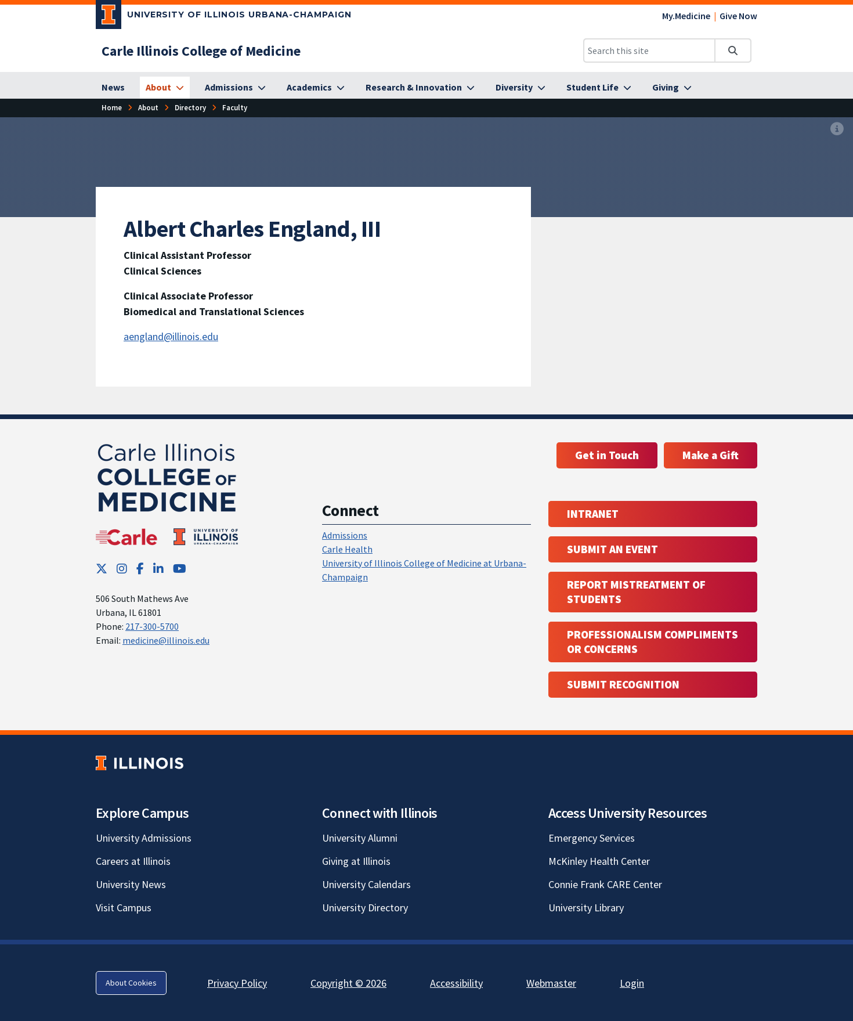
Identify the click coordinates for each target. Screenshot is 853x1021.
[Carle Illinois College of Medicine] (201, 51)
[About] (165, 88)
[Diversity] (520, 88)
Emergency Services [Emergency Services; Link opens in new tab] (591, 838)
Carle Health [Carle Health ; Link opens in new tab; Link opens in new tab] (347, 549)
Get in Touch (607, 455)
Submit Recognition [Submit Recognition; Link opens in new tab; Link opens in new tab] (623, 684)
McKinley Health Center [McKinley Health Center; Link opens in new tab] (599, 861)
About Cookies (131, 982)
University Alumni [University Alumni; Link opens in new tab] (359, 838)
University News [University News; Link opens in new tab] (131, 884)
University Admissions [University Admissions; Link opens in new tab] (143, 838)
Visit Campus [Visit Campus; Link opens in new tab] (123, 907)
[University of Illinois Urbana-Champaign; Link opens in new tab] (224, 17)
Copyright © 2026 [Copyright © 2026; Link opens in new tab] (348, 983)
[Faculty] (234, 107)
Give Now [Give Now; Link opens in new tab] (738, 15)
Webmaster (551, 983)
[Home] (112, 107)
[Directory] (190, 107)
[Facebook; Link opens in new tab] (140, 568)
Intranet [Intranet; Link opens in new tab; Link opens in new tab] (593, 514)
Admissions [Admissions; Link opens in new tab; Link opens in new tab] (344, 535)
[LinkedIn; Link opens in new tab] (158, 568)
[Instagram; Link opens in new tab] (122, 568)
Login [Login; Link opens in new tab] (632, 983)
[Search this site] (649, 50)
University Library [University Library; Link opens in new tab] (586, 907)
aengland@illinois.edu (171, 336)
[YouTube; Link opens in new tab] (179, 568)
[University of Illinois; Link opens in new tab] (139, 763)
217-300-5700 (152, 626)
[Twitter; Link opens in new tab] (101, 568)
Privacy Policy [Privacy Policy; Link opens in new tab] (237, 983)
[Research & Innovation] (420, 88)
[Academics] (315, 88)
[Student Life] (599, 88)
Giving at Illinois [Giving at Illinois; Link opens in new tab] (356, 861)
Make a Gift (710, 455)
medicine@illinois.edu (165, 640)
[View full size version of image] (837, 129)
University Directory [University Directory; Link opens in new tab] (365, 907)
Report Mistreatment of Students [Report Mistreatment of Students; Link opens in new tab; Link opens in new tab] (636, 592)
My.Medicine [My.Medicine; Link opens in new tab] (686, 15)
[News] (113, 88)
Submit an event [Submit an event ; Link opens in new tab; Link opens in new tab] (612, 549)
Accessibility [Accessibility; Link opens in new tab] (456, 983)
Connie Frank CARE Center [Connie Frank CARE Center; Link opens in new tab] (605, 884)
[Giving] (671, 88)
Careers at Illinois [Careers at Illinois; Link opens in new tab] (133, 861)
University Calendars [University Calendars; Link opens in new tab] (366, 884)
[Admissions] (235, 88)
